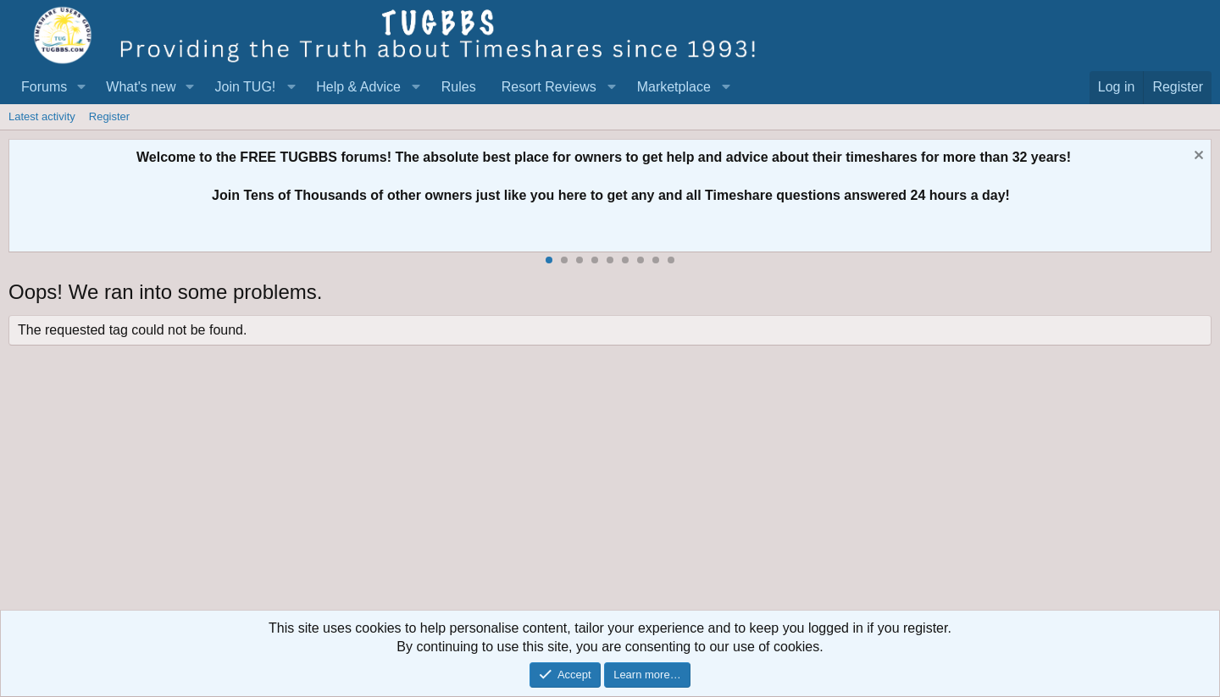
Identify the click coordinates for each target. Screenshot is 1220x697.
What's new (140, 87)
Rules (458, 87)
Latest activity (41, 116)
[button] (81, 87)
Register (109, 116)
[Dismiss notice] (1197, 157)
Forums (44, 87)
